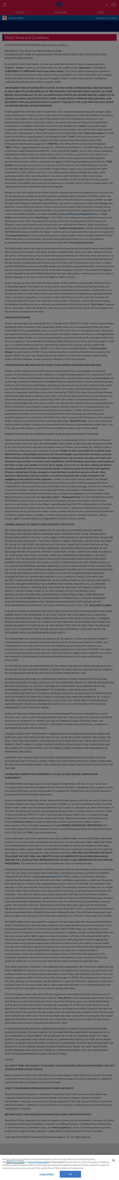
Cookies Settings (47, 1174)
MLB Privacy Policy (15, 1162)
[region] (59, 1167)
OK (70, 1174)
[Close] (113, 1160)
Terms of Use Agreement (38, 1162)
